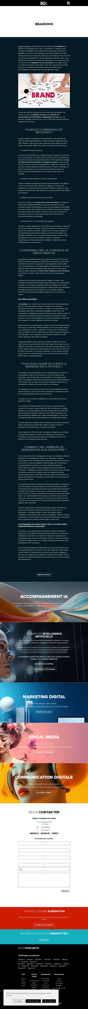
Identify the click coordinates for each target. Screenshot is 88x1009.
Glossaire (59, 981)
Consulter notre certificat (44, 664)
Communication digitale (34, 982)
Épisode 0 (21, 959)
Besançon (45, 833)
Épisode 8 (21, 964)
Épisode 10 (39, 964)
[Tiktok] (64, 988)
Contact (23, 985)
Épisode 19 (21, 968)
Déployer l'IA (44, 611)
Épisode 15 (34, 966)
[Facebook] (62, 988)
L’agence (23, 978)
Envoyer (65, 891)
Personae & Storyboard (45, 986)
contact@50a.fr (45, 827)
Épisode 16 (44, 966)
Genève (55, 833)
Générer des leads (44, 712)
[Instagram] (59, 988)
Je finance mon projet (44, 925)
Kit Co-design (59, 983)
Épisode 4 (56, 959)
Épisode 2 (39, 959)
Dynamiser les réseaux (44, 752)
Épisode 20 (31, 968)
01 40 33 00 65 (45, 830)
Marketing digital (34, 988)
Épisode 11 (48, 964)
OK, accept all (49, 1001)
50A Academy (46, 978)
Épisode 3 (47, 959)
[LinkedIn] (54, 988)
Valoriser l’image (44, 792)
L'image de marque (24, 46)
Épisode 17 (53, 966)
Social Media (34, 985)
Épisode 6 (24, 962)
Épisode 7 (33, 962)
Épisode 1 (30, 959)
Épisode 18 (62, 966)
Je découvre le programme (44, 669)
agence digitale (44, 575)
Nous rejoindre (23, 982)
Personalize (18, 1001)
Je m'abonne (44, 940)
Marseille (34, 833)
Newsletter (59, 985)
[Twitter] (57, 988)
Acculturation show (45, 982)
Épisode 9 (30, 964)
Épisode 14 (25, 966)
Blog (59, 978)
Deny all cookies (33, 1001)
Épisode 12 (57, 964)
